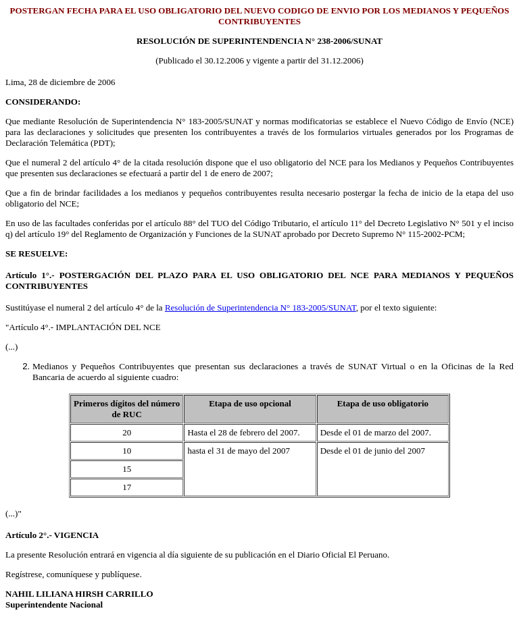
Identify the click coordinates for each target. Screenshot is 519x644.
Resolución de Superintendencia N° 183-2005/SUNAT (260, 307)
